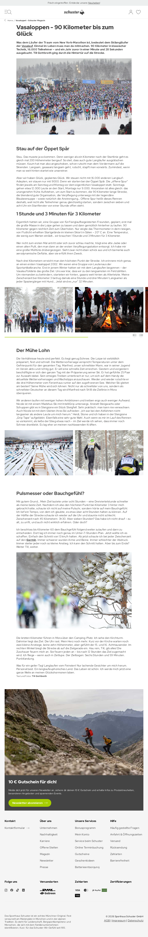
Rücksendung (118, 847)
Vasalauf (27, 46)
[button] (134, 335)
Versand (115, 841)
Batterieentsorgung (87, 867)
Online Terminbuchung (89, 847)
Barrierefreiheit (119, 860)
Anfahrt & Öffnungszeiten (126, 834)
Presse (44, 867)
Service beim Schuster (89, 841)
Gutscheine (82, 854)
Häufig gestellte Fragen (124, 828)
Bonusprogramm (85, 828)
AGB (107, 920)
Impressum (119, 920)
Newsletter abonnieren (27, 803)
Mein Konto (82, 834)
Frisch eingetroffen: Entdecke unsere (68, 2)
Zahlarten (116, 854)
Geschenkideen (85, 860)
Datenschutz (135, 920)
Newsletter (47, 860)
